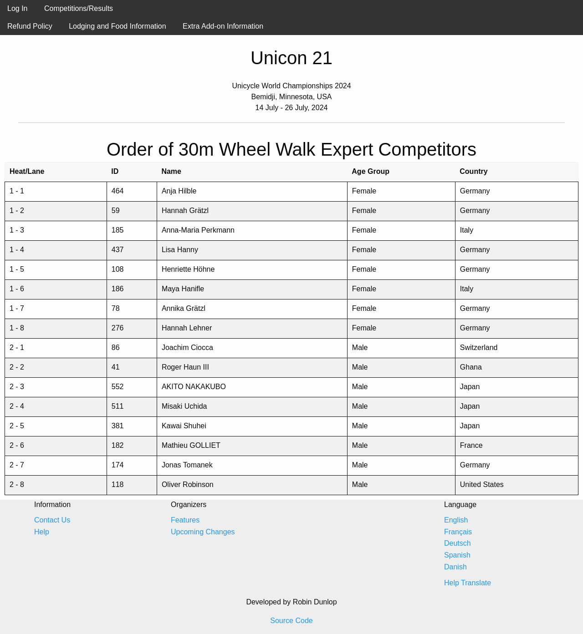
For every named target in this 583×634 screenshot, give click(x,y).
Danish (455, 567)
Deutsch (457, 543)
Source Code (291, 620)
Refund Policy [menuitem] (29, 26)
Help (41, 532)
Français (458, 532)
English (456, 520)
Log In (17, 8)
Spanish (457, 555)
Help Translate (467, 583)
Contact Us (52, 520)
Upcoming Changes (203, 532)
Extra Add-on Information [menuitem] (223, 26)
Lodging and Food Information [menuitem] (117, 26)
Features (185, 520)
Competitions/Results (78, 8)
